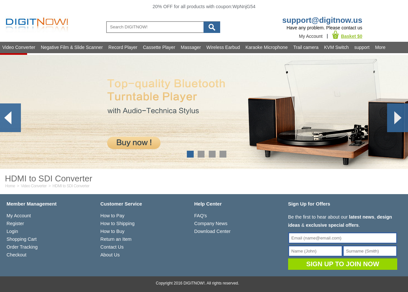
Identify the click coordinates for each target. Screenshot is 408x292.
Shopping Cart (22, 239)
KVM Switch (336, 47)
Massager (191, 47)
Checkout (16, 254)
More (380, 47)
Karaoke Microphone (267, 47)
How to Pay (112, 215)
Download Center (212, 231)
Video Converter (18, 47)
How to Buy (112, 231)
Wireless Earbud (223, 47)
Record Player (123, 47)
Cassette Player (159, 47)
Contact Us (111, 247)
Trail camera (305, 47)
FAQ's (200, 215)
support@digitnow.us (322, 20)
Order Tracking (22, 247)
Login (12, 231)
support (361, 47)
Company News (211, 223)
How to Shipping (117, 223)
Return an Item (115, 239)
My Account (310, 36)
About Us (110, 254)
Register (15, 223)
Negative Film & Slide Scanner (72, 47)
